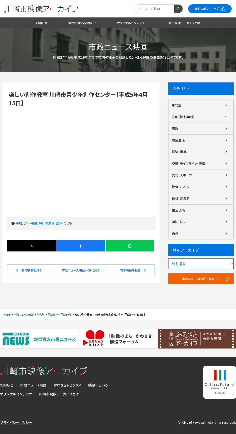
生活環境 (178, 210)
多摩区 (49, 223)
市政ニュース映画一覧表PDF (201, 279)
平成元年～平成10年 (30, 223)
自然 (175, 233)
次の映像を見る (130, 270)
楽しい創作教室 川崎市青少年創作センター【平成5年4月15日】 (81, 156)
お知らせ (6, 385)
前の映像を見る (31, 270)
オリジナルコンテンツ (16, 393)
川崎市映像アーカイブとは (59, 393)
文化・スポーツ (182, 175)
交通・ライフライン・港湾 (188, 163)
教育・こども (64, 223)
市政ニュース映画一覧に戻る (81, 270)
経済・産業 (179, 151)
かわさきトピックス (67, 385)
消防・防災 (179, 221)
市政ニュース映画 (33, 385)
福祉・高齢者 (181, 198)
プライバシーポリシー (16, 422)
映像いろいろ (98, 385)
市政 (175, 128)
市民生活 (178, 140)
